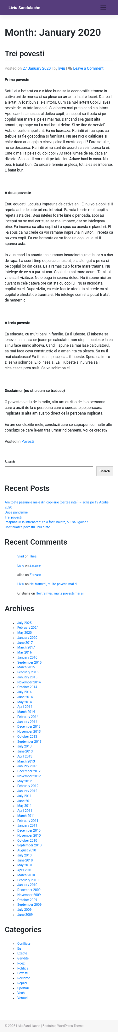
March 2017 (26, 647)
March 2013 (26, 761)
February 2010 (27, 880)
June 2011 (25, 801)
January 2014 (27, 722)
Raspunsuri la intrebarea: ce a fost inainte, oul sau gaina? (46, 522)
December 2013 (29, 727)
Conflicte (24, 944)
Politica (22, 968)
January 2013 (27, 766)
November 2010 (29, 836)
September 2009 (29, 905)
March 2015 (26, 667)
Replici (22, 983)
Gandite (23, 958)
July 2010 (24, 855)
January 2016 (27, 657)
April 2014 (24, 707)
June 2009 (25, 915)
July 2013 (24, 746)
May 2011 (24, 806)
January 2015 (27, 677)
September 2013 (29, 742)
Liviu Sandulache (24, 7)
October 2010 (27, 841)
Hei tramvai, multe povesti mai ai (53, 584)
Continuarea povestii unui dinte (27, 527)
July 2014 (24, 692)
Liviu (20, 565)
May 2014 (24, 702)
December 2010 (29, 830)
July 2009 (24, 910)
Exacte (22, 953)
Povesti (27, 441)
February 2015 (27, 672)
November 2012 (29, 776)
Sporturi (23, 988)
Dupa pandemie (16, 512)
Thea (33, 556)
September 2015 (29, 662)
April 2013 (24, 756)
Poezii (21, 963)
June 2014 (25, 697)
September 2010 (29, 845)
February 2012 (27, 786)
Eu (19, 949)
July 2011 (24, 796)
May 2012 (24, 781)
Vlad (20, 556)
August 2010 (26, 850)
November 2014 (29, 682)
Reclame (23, 978)
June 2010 (25, 860)
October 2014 (27, 687)
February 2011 (27, 821)
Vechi (21, 993)
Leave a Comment (88, 68)
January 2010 (27, 885)
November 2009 (29, 895)
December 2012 (29, 771)
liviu (61, 68)
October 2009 (27, 900)
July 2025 (24, 623)
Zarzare (35, 565)
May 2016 (24, 652)
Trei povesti (24, 53)
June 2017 (25, 643)
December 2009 (29, 890)
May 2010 (24, 865)
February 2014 (27, 717)
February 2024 (27, 628)
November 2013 (29, 732)
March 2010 (26, 875)
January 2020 (27, 638)
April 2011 (24, 811)
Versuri (22, 998)
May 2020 (24, 633)
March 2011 (26, 816)
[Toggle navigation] (103, 7)
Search (10, 462)
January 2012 (27, 791)
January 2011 (27, 825)
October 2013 (27, 737)
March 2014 (26, 712)
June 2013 (25, 751)
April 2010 (24, 870)
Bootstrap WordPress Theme (62, 1026)
